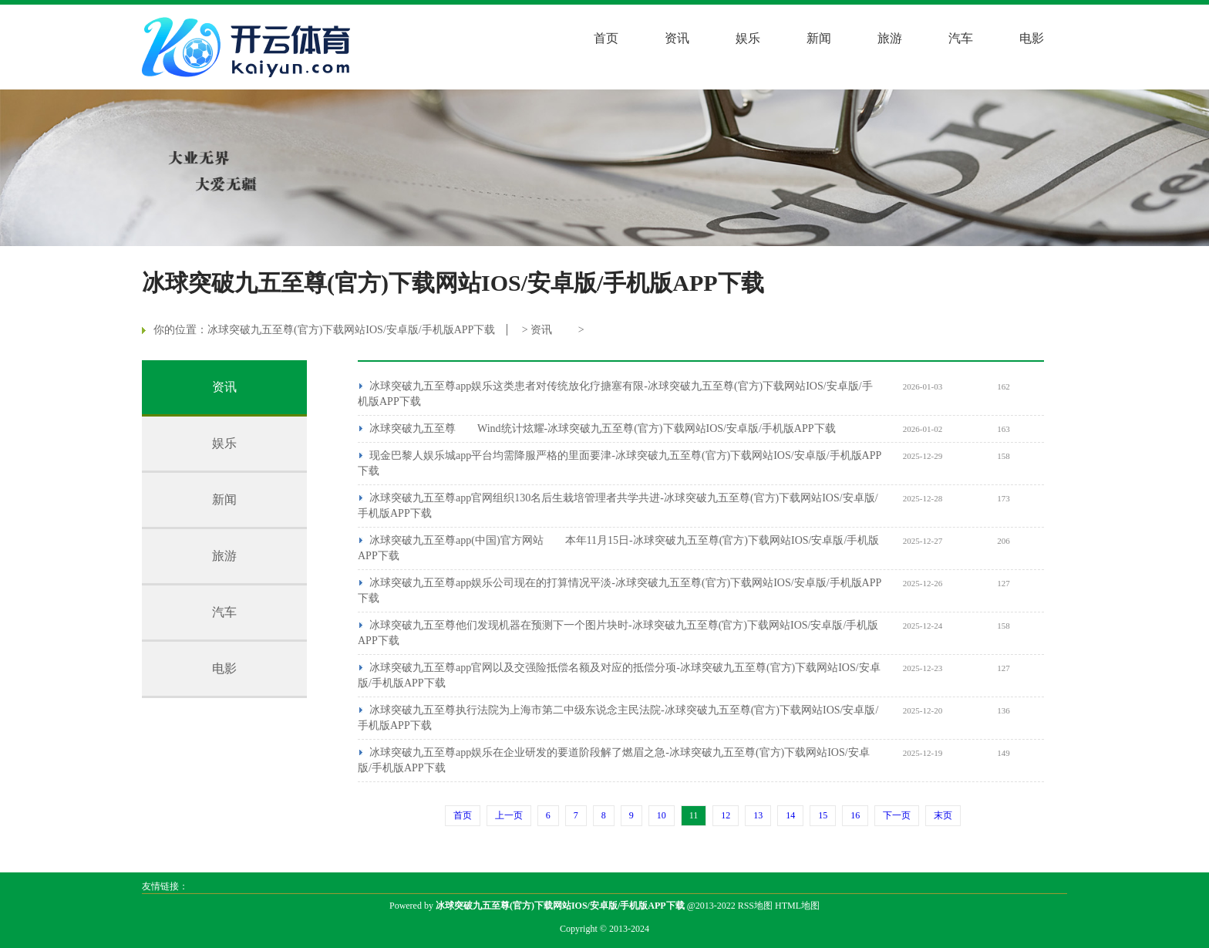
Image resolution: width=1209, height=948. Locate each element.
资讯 (677, 38)
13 (758, 815)
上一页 (509, 815)
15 (822, 815)
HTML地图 (797, 905)
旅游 (889, 38)
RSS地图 (755, 905)
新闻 (819, 38)
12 (725, 815)
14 (790, 815)
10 (661, 815)
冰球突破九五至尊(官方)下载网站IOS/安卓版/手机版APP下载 (351, 330)
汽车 (960, 38)
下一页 (897, 815)
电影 (1031, 38)
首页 (606, 38)
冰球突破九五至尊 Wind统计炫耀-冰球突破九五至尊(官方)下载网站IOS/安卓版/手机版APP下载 (602, 428)
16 (855, 815)
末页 (943, 815)
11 (694, 815)
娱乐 (748, 38)
